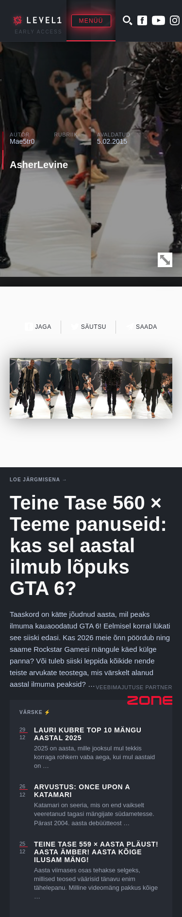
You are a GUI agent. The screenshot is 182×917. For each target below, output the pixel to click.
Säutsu (88, 327)
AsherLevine (39, 164)
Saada (141, 327)
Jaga (38, 327)
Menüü (91, 20)
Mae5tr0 (22, 141)
